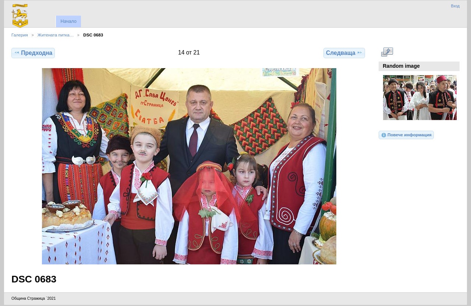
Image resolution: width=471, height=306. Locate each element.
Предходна (33, 52)
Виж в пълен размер (387, 52)
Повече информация (406, 135)
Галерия (19, 34)
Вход (455, 6)
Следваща (344, 52)
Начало (68, 21)
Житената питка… (56, 34)
